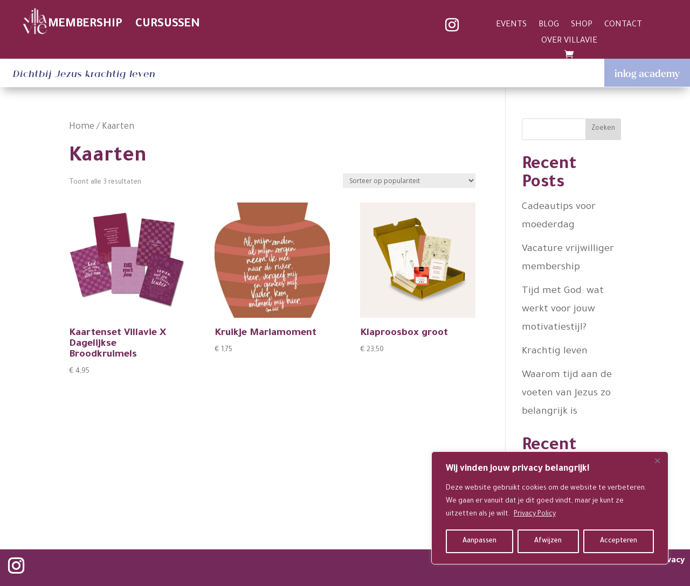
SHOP (581, 26)
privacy (670, 561)
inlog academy (647, 73)
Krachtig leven (555, 351)
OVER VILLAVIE (569, 42)
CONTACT (623, 26)
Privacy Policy (535, 514)
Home (81, 127)
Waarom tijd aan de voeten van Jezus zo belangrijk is (567, 393)
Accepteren (618, 541)
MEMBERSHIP (85, 24)
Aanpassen (479, 541)
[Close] (657, 460)
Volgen (57, 566)
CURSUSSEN (167, 24)
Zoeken (603, 128)
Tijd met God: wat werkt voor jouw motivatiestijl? (563, 309)
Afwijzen (548, 541)
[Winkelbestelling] (409, 180)
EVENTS (511, 26)
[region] (549, 507)
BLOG (549, 26)
